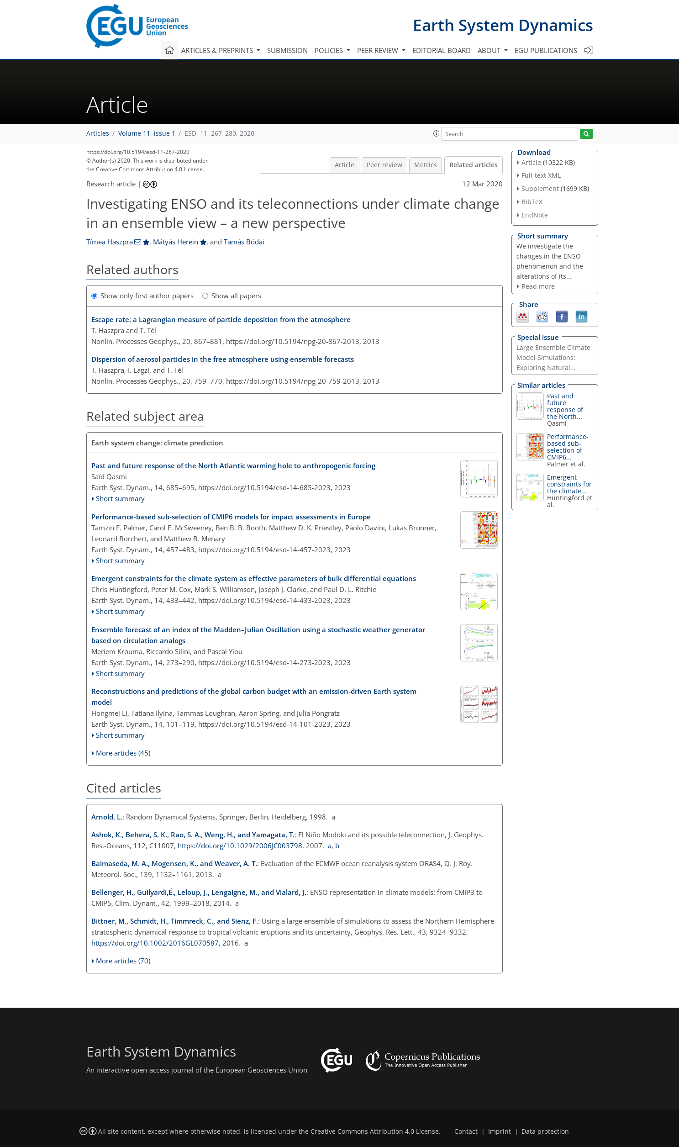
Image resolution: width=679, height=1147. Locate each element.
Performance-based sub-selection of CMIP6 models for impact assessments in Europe (231, 516)
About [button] (490, 50)
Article (344, 165)
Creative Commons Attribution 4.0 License (375, 1131)
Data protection (545, 1131)
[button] (436, 133)
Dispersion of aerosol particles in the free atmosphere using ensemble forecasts (222, 359)
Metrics (425, 165)
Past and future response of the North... (565, 406)
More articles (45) (123, 752)
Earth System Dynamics (503, 25)
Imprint (499, 1131)
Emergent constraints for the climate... (569, 484)
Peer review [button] (378, 50)
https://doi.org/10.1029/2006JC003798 (240, 845)
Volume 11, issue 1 (146, 133)
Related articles (473, 165)
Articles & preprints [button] (218, 50)
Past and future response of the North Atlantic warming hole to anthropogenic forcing (233, 465)
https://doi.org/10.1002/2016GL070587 (155, 942)
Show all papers (231, 295)
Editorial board (441, 50)
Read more (538, 286)
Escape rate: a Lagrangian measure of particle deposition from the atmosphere (221, 319)
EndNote (534, 215)
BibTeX (531, 201)
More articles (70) (123, 960)
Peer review (384, 165)
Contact (466, 1131)
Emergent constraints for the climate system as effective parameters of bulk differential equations (253, 578)
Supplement (540, 188)
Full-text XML (541, 175)
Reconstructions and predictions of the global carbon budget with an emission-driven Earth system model (253, 697)
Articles (97, 133)
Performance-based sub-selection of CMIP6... (568, 446)
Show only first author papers (142, 295)
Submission (287, 50)
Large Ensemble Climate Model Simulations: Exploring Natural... (553, 357)
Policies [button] (330, 50)
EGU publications (546, 50)
